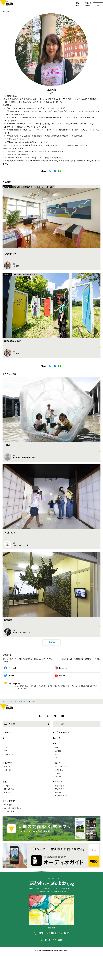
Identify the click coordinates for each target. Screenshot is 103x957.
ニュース (57, 738)
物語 (47, 940)
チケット (7, 747)
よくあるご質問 (9, 811)
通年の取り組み (9, 789)
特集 (41, 933)
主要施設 (58, 751)
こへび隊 (57, 773)
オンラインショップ (61, 732)
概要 (5, 782)
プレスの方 (8, 805)
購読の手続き (59, 786)
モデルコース (8, 754)
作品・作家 (6, 11)
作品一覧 (7, 766)
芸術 (53, 933)
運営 (60, 940)
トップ (5, 701)
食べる (57, 754)
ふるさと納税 (59, 776)
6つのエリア (58, 747)
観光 (66, 933)
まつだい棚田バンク (61, 766)
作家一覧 (22, 701)
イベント (6, 738)
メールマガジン (60, 782)
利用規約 (58, 792)
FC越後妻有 (59, 770)
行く (4, 744)
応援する (57, 763)
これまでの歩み (9, 786)
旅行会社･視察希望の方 (12, 808)
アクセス (6, 732)
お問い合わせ (9, 801)
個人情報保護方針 (61, 795)
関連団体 (7, 792)
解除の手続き (59, 789)
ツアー (6, 751)
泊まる (57, 757)
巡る (55, 744)
